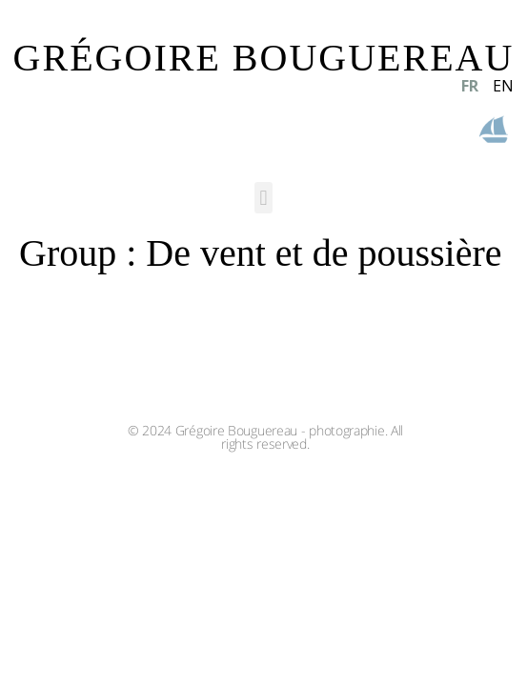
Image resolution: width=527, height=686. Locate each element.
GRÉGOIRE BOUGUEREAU (264, 57)
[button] (263, 197)
